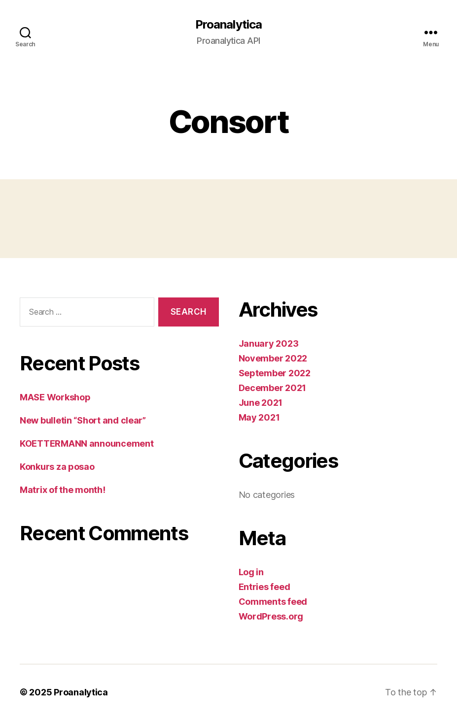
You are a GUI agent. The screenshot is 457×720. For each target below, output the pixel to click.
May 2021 (259, 417)
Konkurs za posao (57, 466)
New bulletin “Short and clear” (83, 420)
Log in (251, 572)
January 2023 (269, 343)
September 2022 (275, 373)
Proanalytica (228, 25)
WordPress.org (271, 616)
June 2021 (261, 402)
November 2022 (273, 358)
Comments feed (273, 601)
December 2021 (273, 388)
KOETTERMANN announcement (87, 443)
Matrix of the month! (62, 490)
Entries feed (264, 587)
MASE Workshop (55, 397)
